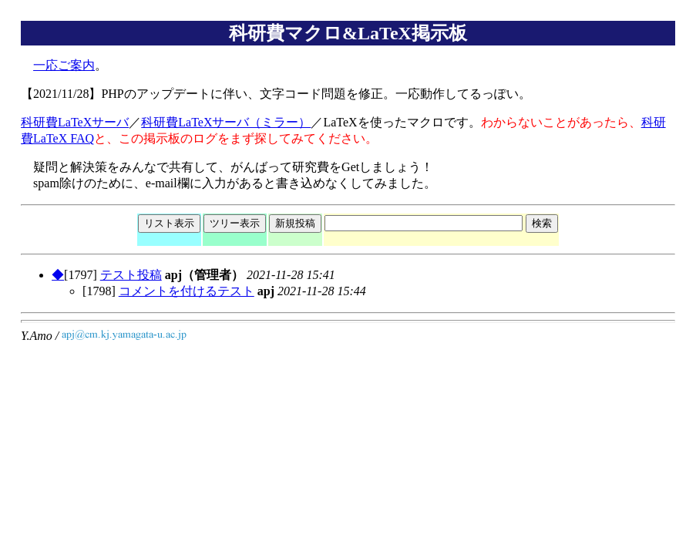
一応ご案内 (64, 65)
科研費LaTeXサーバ (75, 122)
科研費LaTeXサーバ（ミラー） (226, 122)
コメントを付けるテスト (186, 291)
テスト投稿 (131, 274)
